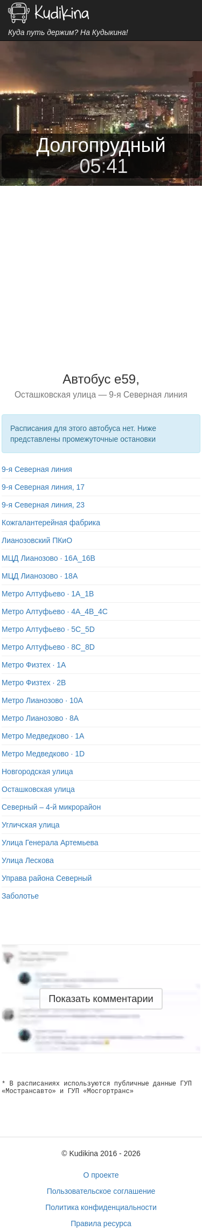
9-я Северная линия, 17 (43, 487)
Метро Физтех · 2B (34, 682)
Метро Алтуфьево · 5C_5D (48, 629)
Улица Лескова (28, 860)
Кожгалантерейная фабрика (51, 522)
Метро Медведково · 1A (43, 736)
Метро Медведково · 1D (43, 753)
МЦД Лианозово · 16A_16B (48, 558)
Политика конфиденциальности (101, 1207)
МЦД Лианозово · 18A (40, 576)
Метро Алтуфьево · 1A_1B (48, 593)
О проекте (101, 1175)
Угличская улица (31, 824)
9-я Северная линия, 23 (43, 504)
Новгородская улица (37, 771)
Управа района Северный (47, 878)
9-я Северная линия (37, 469)
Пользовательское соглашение (101, 1191)
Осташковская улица (38, 789)
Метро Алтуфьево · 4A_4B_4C (55, 611)
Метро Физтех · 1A (34, 664)
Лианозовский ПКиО (37, 540)
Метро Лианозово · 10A (42, 700)
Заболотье (20, 896)
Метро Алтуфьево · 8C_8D (48, 647)
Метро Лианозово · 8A (40, 718)
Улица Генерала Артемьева (50, 842)
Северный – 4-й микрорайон (51, 807)
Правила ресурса (101, 1223)
